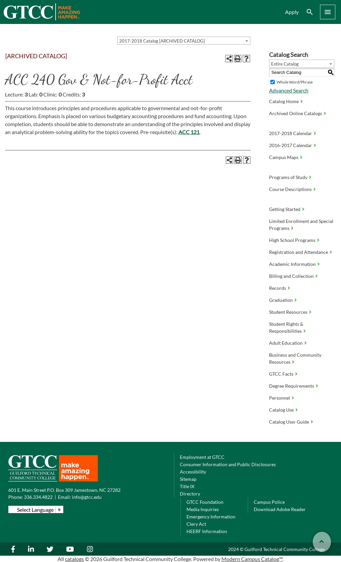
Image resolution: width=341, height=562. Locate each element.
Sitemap (188, 479)
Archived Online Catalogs (295, 113)
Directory (190, 493)
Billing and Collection (291, 276)
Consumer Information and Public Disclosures (228, 464)
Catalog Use (281, 410)
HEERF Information (206, 531)
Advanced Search (288, 90)
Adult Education (286, 343)
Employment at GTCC (202, 457)
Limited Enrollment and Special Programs (301, 224)
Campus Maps (283, 157)
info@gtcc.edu (87, 497)
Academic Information (292, 264)
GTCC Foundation (204, 502)
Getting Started (284, 209)
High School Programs (292, 240)
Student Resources (288, 312)
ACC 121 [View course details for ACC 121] (188, 132)
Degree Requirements (291, 386)
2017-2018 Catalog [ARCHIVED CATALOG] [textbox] (162, 41)
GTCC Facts (281, 374)
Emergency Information (210, 516)
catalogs (74, 559)
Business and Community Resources (295, 358)
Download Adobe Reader (280, 509)
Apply (292, 12)
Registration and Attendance (298, 252)
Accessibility (193, 471)
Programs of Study (288, 177)
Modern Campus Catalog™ (251, 559)
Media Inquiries (202, 509)
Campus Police (269, 502)
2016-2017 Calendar (290, 145)
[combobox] (183, 41)
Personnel (279, 398)
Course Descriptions (290, 189)
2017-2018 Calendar (290, 133)
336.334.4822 (38, 497)
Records (277, 288)
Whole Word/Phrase (295, 82)
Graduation (281, 300)
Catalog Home (284, 101)
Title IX (187, 486)
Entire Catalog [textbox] (285, 64)
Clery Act (196, 524)
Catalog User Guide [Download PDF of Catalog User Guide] (289, 422)
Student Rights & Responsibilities (286, 327)
